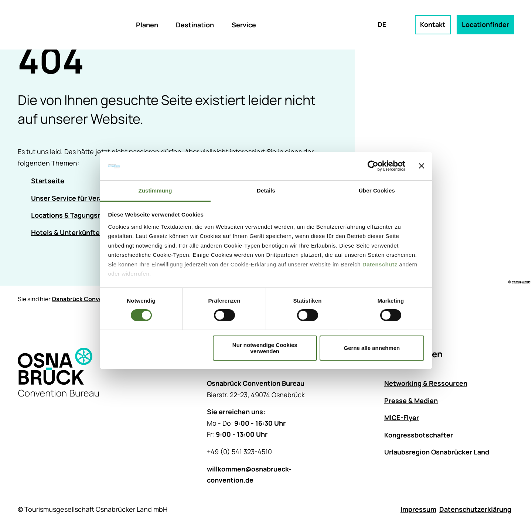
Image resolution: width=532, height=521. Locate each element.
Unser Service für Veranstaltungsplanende (99, 198)
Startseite (47, 180)
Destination (195, 24)
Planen (147, 24)
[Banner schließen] (421, 165)
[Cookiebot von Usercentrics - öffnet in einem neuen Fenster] (373, 165)
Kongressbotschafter (418, 434)
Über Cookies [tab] (377, 190)
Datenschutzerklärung (475, 509)
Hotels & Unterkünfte (65, 232)
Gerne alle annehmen (372, 348)
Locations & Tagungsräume (74, 215)
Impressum (418, 509)
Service (244, 24)
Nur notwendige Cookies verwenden (264, 348)
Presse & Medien (411, 400)
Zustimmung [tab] (155, 190)
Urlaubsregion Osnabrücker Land (436, 452)
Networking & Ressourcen (425, 383)
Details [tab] (266, 190)
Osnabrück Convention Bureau (95, 299)
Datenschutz (380, 264)
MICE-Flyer (401, 417)
